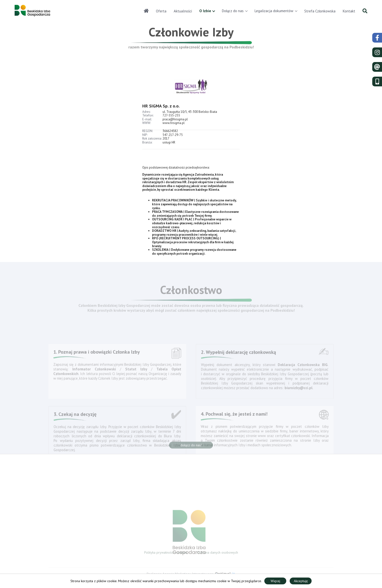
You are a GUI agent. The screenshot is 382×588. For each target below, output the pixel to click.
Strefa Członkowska (319, 11)
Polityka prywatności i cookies (165, 554)
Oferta (161, 11)
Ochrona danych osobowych (217, 554)
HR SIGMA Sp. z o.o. (161, 112)
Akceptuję (301, 581)
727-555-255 (171, 122)
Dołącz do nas (233, 11)
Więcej (275, 581)
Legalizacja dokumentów (274, 11)
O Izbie (205, 11)
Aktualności (183, 11)
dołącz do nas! (191, 446)
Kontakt (349, 11)
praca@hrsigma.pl (175, 125)
